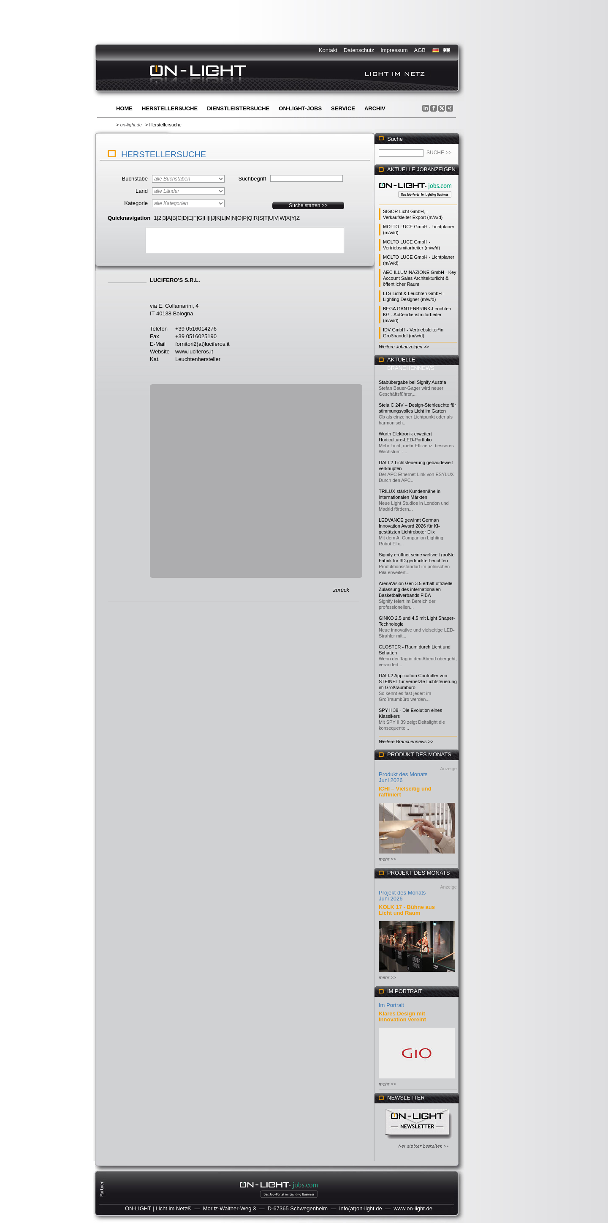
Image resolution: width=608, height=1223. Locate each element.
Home (124, 108)
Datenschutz (359, 50)
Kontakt (328, 50)
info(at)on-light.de (360, 1208)
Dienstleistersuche (238, 108)
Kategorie (136, 203)
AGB (420, 50)
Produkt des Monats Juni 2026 (403, 777)
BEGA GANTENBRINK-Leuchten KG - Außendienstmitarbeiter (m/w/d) (417, 314)
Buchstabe (135, 178)
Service (343, 108)
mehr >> (387, 859)
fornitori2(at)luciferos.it (202, 344)
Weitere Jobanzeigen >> (404, 346)
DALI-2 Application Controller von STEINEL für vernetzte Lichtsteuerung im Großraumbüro (418, 681)
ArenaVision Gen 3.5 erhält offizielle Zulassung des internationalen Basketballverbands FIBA (415, 589)
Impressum (393, 50)
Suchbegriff (252, 178)
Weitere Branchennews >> (406, 741)
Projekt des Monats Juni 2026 (402, 895)
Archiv (374, 108)
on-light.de (130, 124)
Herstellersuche (170, 108)
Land (142, 191)
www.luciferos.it (194, 351)
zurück (341, 590)
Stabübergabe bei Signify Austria (412, 382)
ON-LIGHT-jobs (300, 108)
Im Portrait (391, 1005)
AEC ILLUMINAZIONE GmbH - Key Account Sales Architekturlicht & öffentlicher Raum (419, 278)
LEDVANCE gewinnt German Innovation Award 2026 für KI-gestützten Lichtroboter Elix (409, 525)
